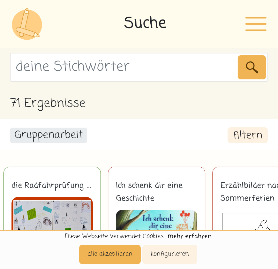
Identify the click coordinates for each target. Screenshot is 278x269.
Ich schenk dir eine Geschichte (149, 192)
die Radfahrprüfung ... (51, 185)
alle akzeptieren (109, 254)
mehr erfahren (190, 236)
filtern (247, 135)
